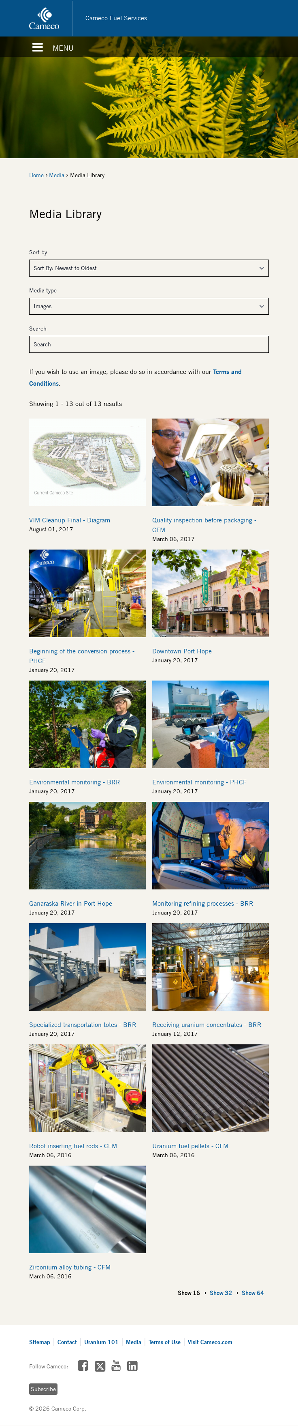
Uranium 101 (101, 1341)
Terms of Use (165, 1341)
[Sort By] (149, 268)
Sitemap (39, 1341)
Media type (43, 290)
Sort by (38, 252)
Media (56, 175)
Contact (67, 1341)
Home (36, 175)
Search (38, 328)
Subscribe (43, 1389)
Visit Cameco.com (210, 1341)
